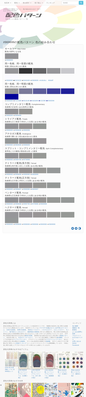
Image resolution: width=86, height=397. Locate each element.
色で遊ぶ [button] (39, 3)
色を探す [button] (27, 3)
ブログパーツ (76, 335)
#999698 (17, 204)
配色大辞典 (28, 335)
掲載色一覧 (76, 328)
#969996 (26, 130)
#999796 (17, 159)
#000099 (50, 101)
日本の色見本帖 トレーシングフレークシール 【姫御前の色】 (49, 374)
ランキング (50, 3)
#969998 (43, 204)
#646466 (26, 80)
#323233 (17, 80)
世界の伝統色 (21, 330)
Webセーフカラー (34, 330)
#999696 (17, 130)
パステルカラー (47, 330)
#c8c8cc (43, 80)
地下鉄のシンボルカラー (18, 332)
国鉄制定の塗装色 (33, 332)
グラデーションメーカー (54, 339)
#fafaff (50, 80)
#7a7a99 (17, 101)
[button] (1, 385)
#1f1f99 (43, 101)
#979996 (26, 159)
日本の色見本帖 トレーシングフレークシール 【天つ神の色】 (36, 374)
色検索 (48, 341)
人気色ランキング (21, 343)
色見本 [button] (7, 3)
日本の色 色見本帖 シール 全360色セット (10, 369)
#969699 (9, 60)
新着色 (74, 330)
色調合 (23, 341)
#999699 (26, 145)
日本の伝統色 (11, 330)
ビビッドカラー (59, 330)
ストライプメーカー (20, 339)
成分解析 (59, 337)
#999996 (17, 115)
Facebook (75, 345)
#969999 (9, 145)
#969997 (34, 189)
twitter (74, 343)
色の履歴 (75, 326)
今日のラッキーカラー (25, 337)
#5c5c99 (26, 101)
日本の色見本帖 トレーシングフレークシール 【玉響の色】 (22, 374)
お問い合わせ (76, 341)
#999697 (17, 189)
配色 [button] (16, 3)
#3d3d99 (34, 101)
